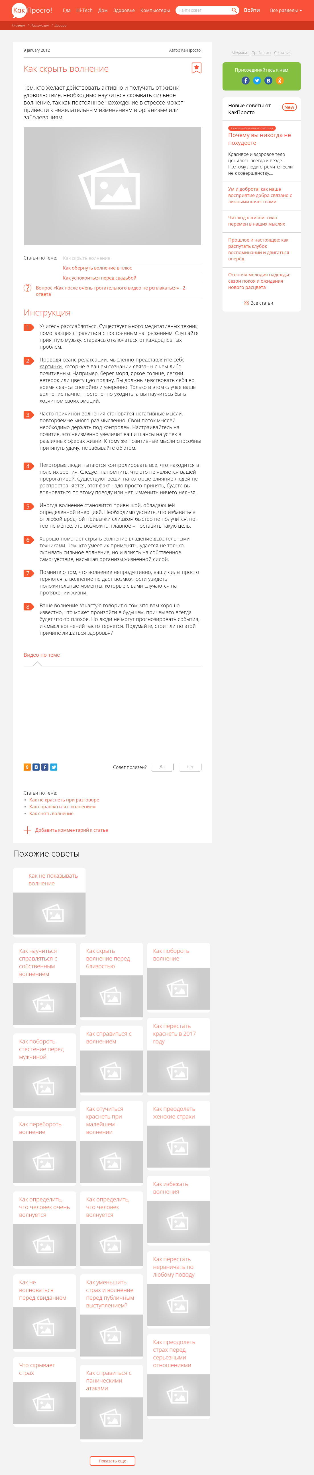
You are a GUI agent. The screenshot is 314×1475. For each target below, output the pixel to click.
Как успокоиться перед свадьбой (99, 278)
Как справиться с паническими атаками (109, 1380)
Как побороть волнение (171, 954)
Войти (252, 10)
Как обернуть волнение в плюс (97, 268)
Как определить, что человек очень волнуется (44, 1206)
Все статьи (261, 303)
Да (162, 766)
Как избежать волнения (170, 1187)
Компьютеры (155, 10)
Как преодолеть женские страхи (174, 1112)
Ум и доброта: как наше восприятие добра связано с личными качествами (260, 195)
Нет (190, 766)
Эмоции (60, 25)
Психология (39, 25)
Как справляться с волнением (62, 806)
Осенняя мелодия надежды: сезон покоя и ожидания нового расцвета (259, 281)
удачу (72, 447)
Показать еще (112, 1461)
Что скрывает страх (37, 1368)
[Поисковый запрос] (207, 10)
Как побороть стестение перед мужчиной (41, 1048)
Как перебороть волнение (40, 1128)
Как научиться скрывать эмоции (42, 879)
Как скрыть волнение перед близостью (108, 958)
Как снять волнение (51, 813)
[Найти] (234, 10)
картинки (51, 366)
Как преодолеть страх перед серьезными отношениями (174, 1353)
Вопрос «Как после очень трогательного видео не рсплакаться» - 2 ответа (110, 291)
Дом (103, 10)
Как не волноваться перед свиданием (42, 1289)
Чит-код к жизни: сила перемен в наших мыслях (256, 220)
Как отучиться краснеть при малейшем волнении (104, 1120)
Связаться (282, 52)
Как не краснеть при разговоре (64, 800)
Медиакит (240, 52)
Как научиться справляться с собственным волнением (38, 962)
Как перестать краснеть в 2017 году (174, 1033)
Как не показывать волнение (177, 879)
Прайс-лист (261, 52)
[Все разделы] (286, 10)
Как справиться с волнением (109, 1037)
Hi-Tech (84, 10)
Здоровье (124, 10)
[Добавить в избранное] (196, 68)
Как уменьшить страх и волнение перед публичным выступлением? (110, 1293)
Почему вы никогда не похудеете (259, 138)
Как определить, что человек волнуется (107, 1206)
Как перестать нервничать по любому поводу (173, 1266)
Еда (67, 10)
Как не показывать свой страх (110, 879)
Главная (18, 25)
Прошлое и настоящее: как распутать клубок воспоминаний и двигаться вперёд (258, 249)
